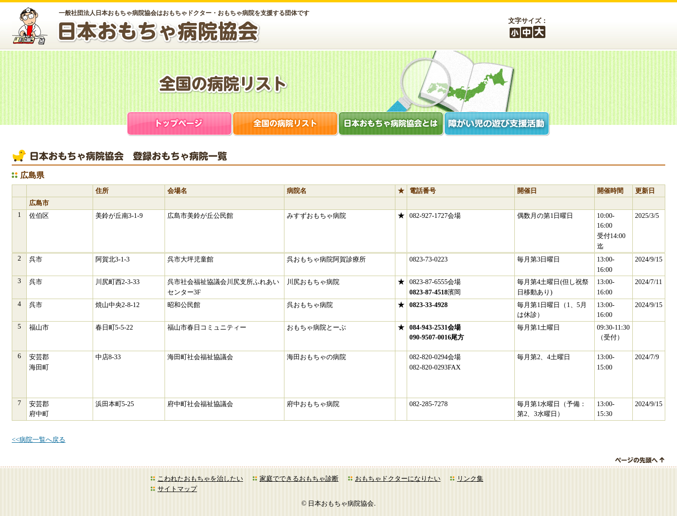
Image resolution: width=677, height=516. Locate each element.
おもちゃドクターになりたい (398, 478)
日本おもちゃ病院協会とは (391, 125)
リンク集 (470, 478)
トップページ (180, 125)
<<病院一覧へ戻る (38, 439)
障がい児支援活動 (497, 125)
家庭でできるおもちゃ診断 (299, 478)
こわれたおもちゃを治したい (200, 478)
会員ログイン (594, 27)
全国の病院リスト (285, 125)
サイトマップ (177, 489)
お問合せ (646, 27)
